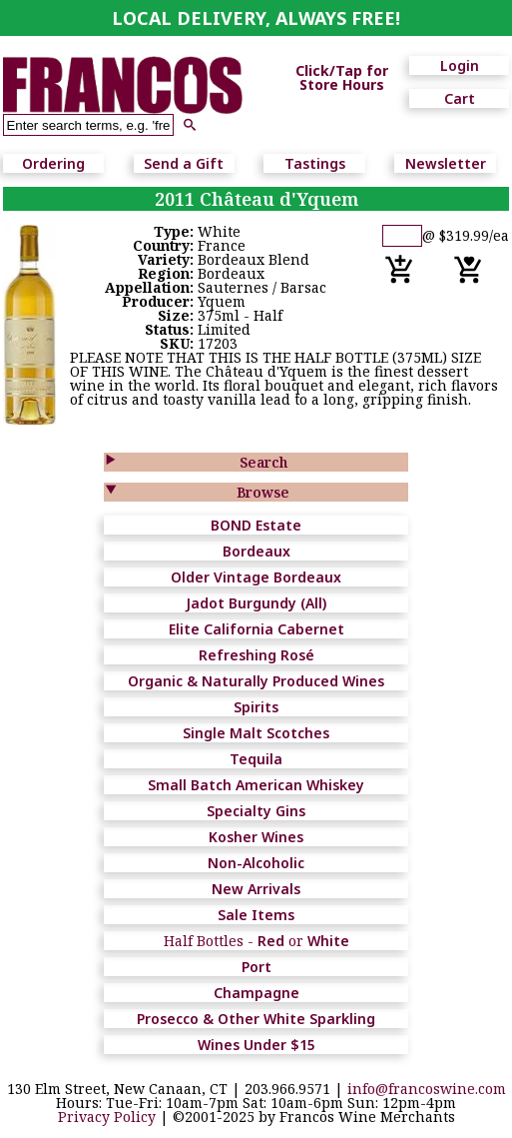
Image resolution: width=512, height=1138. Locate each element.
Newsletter (445, 163)
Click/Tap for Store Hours (341, 78)
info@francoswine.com (426, 1088)
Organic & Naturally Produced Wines (256, 680)
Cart (459, 98)
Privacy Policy (107, 1116)
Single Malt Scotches (256, 732)
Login (459, 65)
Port (256, 966)
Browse (263, 492)
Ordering (53, 163)
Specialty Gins (256, 810)
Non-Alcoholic (256, 862)
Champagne (256, 992)
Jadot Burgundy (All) (256, 602)
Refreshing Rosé (256, 654)
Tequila (256, 758)
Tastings (314, 163)
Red (270, 940)
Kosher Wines (256, 836)
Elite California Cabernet (256, 628)
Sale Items (256, 914)
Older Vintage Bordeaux (256, 577)
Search (263, 462)
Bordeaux (256, 551)
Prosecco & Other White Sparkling (256, 1018)
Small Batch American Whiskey (256, 784)
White (328, 940)
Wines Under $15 (256, 1044)
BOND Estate (256, 525)
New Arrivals (256, 888)
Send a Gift (184, 163)
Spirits (256, 706)
